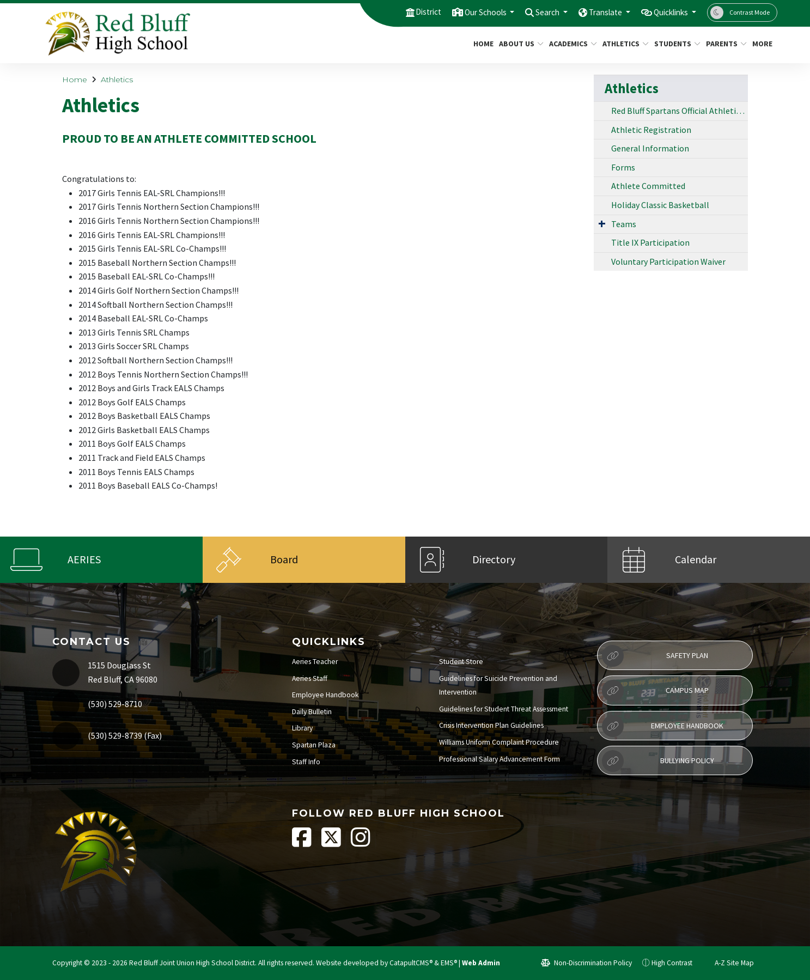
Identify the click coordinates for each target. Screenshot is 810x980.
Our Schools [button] (462, 12)
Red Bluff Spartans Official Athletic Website (679, 110)
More (763, 43)
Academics (570, 43)
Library (302, 728)
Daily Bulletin (312, 711)
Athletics (623, 43)
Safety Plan (655, 656)
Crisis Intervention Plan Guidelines (491, 725)
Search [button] (530, 12)
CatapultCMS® (411, 962)
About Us (519, 43)
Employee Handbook (325, 694)
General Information (650, 148)
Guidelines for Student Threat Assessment (503, 709)
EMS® (449, 962)
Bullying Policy (658, 761)
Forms (623, 167)
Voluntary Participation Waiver (668, 261)
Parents (724, 43)
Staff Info (306, 761)
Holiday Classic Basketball (660, 204)
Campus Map (655, 691)
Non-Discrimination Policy (586, 962)
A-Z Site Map (728, 962)
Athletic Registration (651, 129)
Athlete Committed (648, 185)
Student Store (461, 661)
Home (482, 43)
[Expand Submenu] (602, 223)
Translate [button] (594, 12)
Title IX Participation (650, 242)
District (399, 12)
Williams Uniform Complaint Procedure (499, 742)
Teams (623, 223)
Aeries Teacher (315, 661)
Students (675, 43)
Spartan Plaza (314, 745)
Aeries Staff (309, 678)
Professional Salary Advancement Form (499, 759)
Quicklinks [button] (667, 12)
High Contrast (671, 962)
